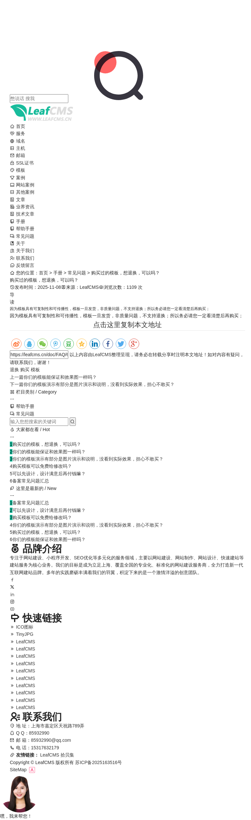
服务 (17, 133)
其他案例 (22, 192)
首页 (17, 126)
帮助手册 (22, 228)
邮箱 (17, 155)
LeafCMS (101, 354)
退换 (14, 369)
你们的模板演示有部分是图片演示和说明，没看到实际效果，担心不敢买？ (92, 384)
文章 (17, 199)
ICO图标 (21, 631)
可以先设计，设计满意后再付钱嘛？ (49, 473)
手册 (17, 221)
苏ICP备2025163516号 (98, 762)
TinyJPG (21, 638)
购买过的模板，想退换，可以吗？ (46, 444)
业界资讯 (22, 206)
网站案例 (22, 184)
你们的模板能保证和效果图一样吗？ (53, 377)
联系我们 (22, 258)
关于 (17, 243)
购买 (24, 369)
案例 (17, 177)
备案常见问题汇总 (30, 480)
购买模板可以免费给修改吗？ (42, 466)
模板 (17, 170)
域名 (17, 141)
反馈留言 (22, 265)
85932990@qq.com (51, 744)
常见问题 (22, 236)
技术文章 (22, 214)
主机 (17, 148)
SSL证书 (22, 163)
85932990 (39, 737)
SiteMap (18, 769)
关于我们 (22, 250)
